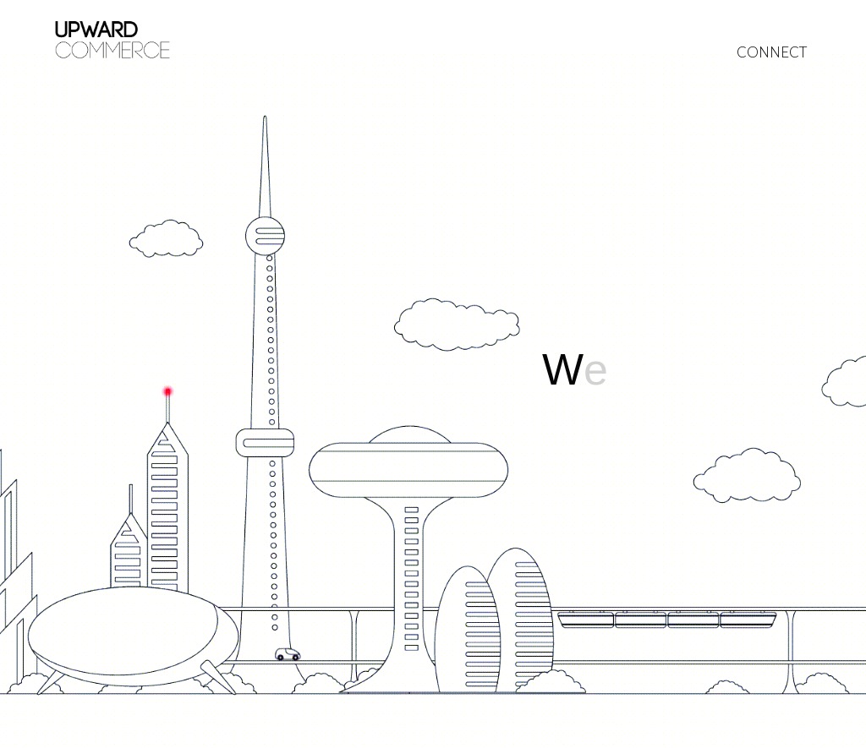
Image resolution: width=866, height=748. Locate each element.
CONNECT (772, 52)
